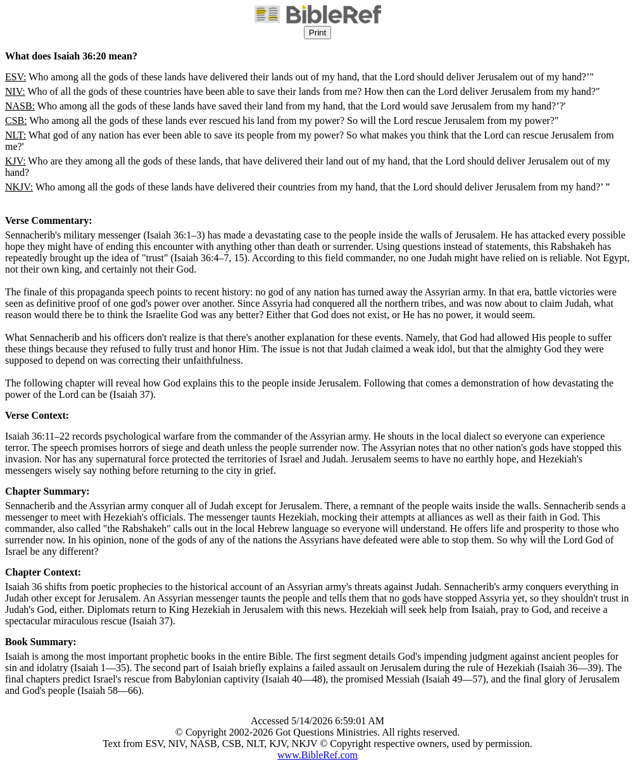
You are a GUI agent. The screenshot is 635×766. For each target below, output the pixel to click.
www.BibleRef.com (317, 755)
